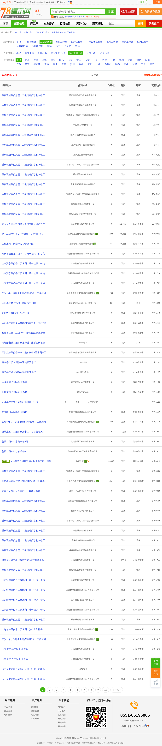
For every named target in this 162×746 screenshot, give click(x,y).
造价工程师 (61, 42)
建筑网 (51, 2)
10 (105, 689)
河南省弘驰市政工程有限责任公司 (82, 451)
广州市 (141, 422)
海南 (121, 60)
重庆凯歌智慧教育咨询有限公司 (82, 570)
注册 (157, 2)
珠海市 (141, 293)
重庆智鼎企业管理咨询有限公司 (82, 214)
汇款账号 (35, 718)
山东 (61, 60)
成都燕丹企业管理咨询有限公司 (82, 550)
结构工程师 (143, 42)
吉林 (46, 64)
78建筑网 (6, 2)
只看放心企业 (9, 75)
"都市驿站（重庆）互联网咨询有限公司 (83, 115)
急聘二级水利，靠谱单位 (14, 451)
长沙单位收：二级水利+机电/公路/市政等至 (23, 332)
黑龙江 (37, 64)
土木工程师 (127, 42)
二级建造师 (46, 42)
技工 (58, 46)
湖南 (147, 60)
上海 (44, 60)
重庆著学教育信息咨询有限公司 (82, 95)
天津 (36, 60)
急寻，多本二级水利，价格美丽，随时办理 (23, 224)
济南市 (141, 560)
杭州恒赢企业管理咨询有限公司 (81, 234)
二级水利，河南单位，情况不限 (18, 243)
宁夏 (143, 64)
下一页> (117, 689)
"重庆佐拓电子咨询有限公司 (83, 145)
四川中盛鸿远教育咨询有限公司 (82, 352)
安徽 (87, 60)
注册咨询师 (22, 46)
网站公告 (62, 722)
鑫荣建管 (80, 461)
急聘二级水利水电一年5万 (15, 441)
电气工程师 (112, 42)
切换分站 (38, 14)
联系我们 (62, 715)
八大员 (67, 46)
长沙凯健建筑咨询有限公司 (82, 333)
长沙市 (141, 333)
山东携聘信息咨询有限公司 (82, 224)
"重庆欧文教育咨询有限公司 (83, 540)
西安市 (141, 382)
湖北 (139, 60)
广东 (96, 60)
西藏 (81, 64)
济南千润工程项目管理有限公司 (82, 491)
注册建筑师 (37, 46)
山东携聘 (83, 362)
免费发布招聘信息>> (153, 75)
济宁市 (141, 263)
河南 (130, 60)
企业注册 (8, 711)
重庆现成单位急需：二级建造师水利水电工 (23, 95)
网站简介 (62, 707)
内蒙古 (107, 64)
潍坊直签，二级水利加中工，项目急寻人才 (23, 431)
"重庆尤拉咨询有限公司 (83, 155)
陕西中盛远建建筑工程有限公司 (82, 412)
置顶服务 (35, 707)
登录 (142, 2)
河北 (89, 64)
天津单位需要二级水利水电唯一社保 (20, 402)
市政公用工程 (58, 53)
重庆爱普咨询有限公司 (83, 174)
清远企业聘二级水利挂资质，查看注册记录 (23, 342)
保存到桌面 (21, 2)
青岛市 (141, 224)
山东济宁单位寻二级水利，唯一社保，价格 (23, 263)
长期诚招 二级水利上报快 (14, 392)
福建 (104, 60)
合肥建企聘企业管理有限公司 (77, 16)
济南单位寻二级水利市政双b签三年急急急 (23, 560)
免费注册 (155, 662)
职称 (49, 46)
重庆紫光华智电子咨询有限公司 (82, 105)
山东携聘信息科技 (83, 372)
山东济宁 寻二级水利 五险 (15, 649)
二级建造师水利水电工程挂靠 (62, 32)
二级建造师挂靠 (40, 32)
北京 (27, 60)
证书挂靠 (28, 32)
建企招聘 (130, 11)
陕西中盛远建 (83, 392)
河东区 (95, 402)
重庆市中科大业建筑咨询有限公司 (82, 501)
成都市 (141, 323)
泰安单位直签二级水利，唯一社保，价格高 (23, 253)
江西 (18, 64)
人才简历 (96, 75)
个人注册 (8, 707)
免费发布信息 (37, 2)
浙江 (78, 60)
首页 (5, 23)
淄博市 (141, 491)
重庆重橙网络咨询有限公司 (82, 204)
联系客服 (155, 682)
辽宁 (27, 64)
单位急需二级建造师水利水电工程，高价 (30, 461)
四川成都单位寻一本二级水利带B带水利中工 (24, 352)
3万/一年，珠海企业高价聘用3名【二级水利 (24, 293)
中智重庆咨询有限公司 (83, 125)
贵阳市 (141, 313)
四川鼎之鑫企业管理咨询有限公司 (81, 481)
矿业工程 (104, 53)
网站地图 (62, 726)
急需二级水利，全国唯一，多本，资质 (21, 491)
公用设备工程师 (94, 42)
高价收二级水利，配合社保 (15, 313)
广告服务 (62, 711)
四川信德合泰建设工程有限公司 (82, 303)
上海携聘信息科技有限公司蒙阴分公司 (82, 253)
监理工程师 (76, 42)
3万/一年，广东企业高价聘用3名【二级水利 (24, 421)
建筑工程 (29, 53)
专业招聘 (83, 342)
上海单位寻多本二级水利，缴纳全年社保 (22, 629)
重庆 (53, 60)
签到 (140, 23)
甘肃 (135, 64)
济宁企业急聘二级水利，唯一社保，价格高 (23, 669)
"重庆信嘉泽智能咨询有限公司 (83, 135)
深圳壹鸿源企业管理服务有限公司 (81, 293)
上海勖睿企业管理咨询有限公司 (81, 629)
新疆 (126, 64)
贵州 (72, 64)
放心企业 (35, 711)
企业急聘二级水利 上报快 (14, 412)
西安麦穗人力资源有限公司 (82, 382)
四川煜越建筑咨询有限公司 (82, 323)
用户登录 (8, 715)
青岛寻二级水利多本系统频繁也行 (19, 362)
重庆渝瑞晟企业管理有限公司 (82, 313)
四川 (55, 64)
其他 (77, 46)
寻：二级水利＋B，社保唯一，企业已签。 (23, 234)
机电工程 (42, 53)
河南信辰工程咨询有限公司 (82, 441)
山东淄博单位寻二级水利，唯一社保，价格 (23, 580)
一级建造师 (30, 42)
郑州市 (141, 244)
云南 (64, 64)
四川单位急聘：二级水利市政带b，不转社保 (24, 323)
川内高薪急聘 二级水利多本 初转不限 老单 (23, 481)
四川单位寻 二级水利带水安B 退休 (19, 303)
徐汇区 (141, 629)
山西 (98, 64)
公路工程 (91, 53)
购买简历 (35, 715)
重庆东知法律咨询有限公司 (82, 511)
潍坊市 (141, 431)
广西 (113, 60)
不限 (18, 42)
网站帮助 (62, 718)
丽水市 (141, 234)
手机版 (62, 2)
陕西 (117, 64)
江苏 (70, 60)
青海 (152, 64)
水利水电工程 (75, 53)
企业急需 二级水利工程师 (14, 382)
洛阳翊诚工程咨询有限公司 (81, 244)
